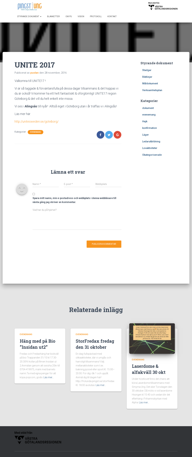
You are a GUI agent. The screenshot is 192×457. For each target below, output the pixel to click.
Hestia (148, 451)
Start (83, 450)
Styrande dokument (29, 16)
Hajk (144, 121)
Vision (81, 16)
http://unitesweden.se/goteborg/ (37, 121)
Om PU (69, 16)
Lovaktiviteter (149, 148)
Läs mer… (48, 369)
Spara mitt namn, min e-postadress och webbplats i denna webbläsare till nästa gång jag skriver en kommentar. (74, 200)
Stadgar (146, 70)
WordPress (171, 451)
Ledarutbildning (151, 141)
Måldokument (150, 83)
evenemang (35, 132)
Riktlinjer (147, 77)
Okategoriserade (152, 154)
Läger (145, 134)
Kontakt (112, 16)
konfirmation (149, 128)
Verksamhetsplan (152, 90)
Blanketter (53, 16)
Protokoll (96, 16)
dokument (148, 108)
